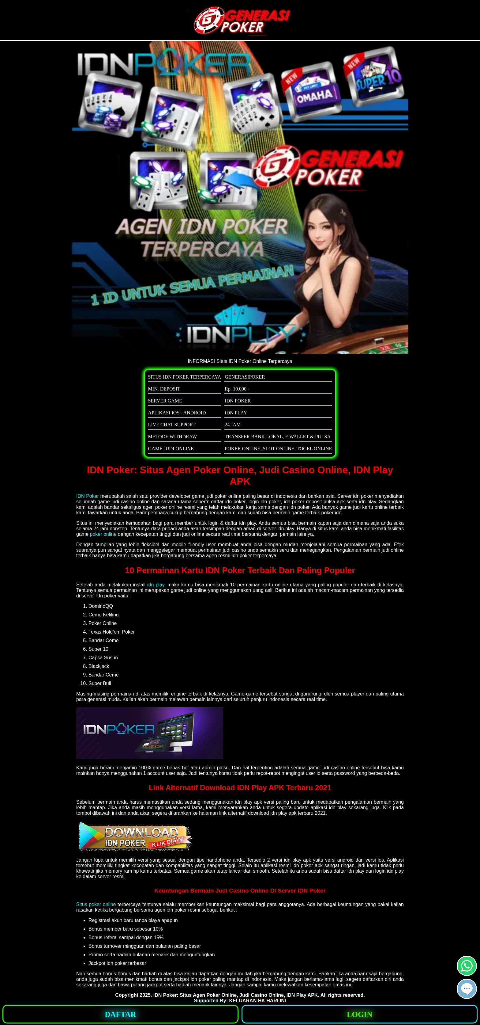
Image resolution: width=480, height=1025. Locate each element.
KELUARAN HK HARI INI (257, 1000)
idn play (155, 584)
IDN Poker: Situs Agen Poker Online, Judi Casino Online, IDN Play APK (235, 995)
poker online (103, 534)
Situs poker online (96, 904)
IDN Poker (87, 496)
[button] (467, 989)
